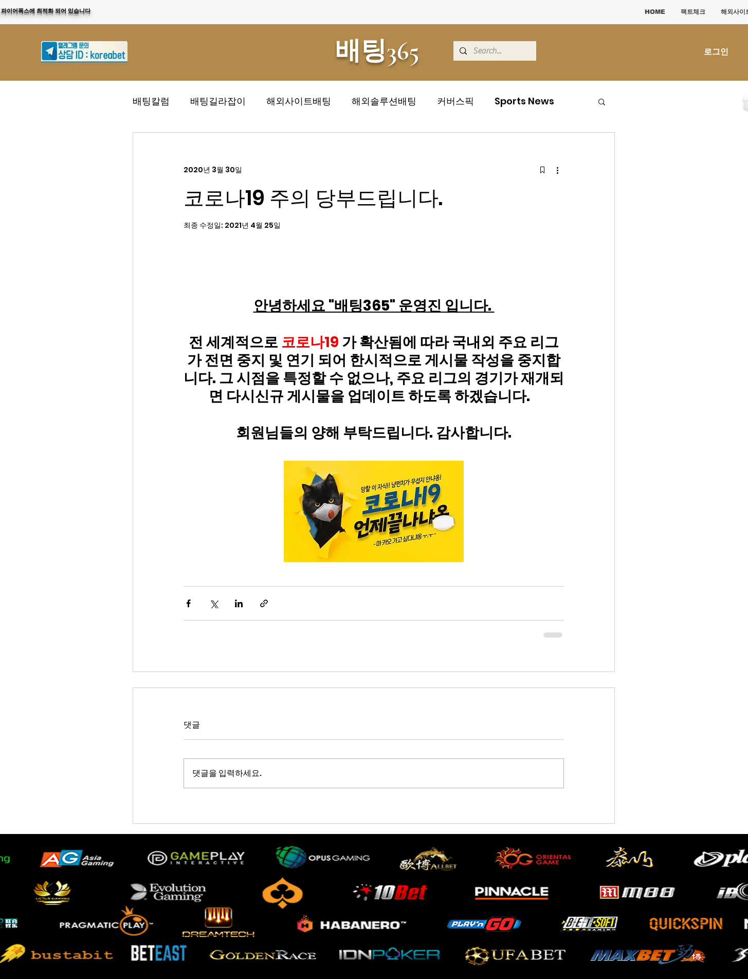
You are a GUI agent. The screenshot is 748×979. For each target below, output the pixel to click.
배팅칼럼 (151, 101)
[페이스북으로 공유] (188, 603)
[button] (602, 101)
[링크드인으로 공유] (239, 603)
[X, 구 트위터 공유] (213, 603)
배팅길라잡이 (218, 101)
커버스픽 (455, 101)
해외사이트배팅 (298, 101)
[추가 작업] (558, 170)
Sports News (524, 101)
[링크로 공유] (264, 603)
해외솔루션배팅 (384, 101)
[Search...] (494, 51)
